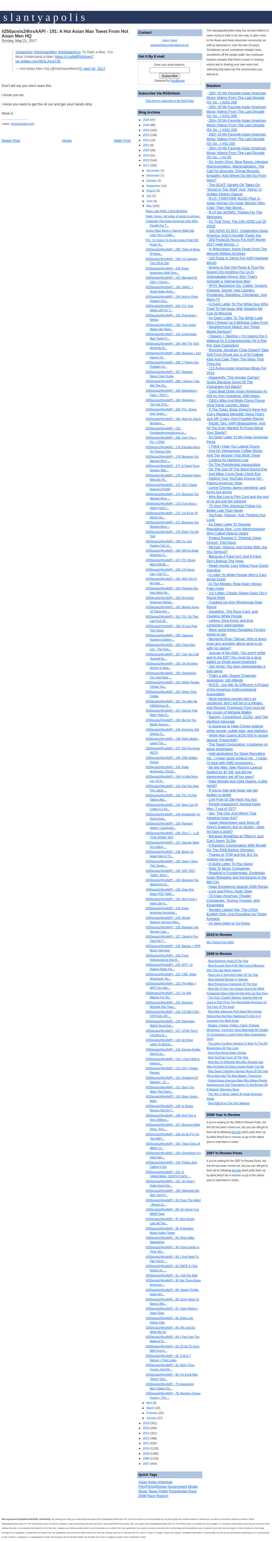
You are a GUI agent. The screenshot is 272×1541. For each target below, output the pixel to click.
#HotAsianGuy (69, 52)
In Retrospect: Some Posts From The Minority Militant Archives (237, 251)
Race (151, 1496)
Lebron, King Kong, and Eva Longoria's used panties (230, 622)
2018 (146, 160)
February (152, 1412)
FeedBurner (177, 80)
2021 (146, 145)
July (148, 195)
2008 (146, 1458)
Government (177, 1487)
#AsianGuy (24, 52)
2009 (146, 1453)
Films (150, 1487)
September (153, 185)
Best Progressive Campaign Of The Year (232, 984)
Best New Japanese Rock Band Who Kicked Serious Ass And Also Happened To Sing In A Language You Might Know (234, 1016)
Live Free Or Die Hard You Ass (233, 799)
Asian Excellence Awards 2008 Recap (238, 887)
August (150, 190)
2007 (146, 1463)
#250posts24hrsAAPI (22, 123)
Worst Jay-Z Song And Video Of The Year (233, 974)
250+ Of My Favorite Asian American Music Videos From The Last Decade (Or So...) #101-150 (236, 125)
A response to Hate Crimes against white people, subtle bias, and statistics (237, 728)
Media (193, 1487)
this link (236, 1132)
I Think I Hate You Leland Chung (234, 446)
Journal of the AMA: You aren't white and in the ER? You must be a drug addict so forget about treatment (236, 657)
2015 (146, 1428)
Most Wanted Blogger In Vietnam (228, 979)
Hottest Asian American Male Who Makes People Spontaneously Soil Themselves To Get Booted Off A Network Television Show (237, 1085)
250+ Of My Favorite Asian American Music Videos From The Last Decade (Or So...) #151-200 (236, 111)
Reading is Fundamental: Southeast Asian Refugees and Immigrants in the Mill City (236, 877)
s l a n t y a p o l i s (44, 17)
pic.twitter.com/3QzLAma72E (38, 61)
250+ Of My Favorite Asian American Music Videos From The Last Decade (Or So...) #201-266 (236, 97)
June (149, 201)
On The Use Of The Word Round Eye (238, 469)
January (151, 1418)
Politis (163, 1491)
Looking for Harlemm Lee (228, 460)
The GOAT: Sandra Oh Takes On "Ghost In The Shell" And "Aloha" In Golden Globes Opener (234, 189)
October (151, 180)
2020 (146, 150)
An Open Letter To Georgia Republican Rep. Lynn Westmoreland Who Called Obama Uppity (236, 529)
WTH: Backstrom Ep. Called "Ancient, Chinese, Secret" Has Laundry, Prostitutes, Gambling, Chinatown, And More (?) (237, 292)
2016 (146, 1423)
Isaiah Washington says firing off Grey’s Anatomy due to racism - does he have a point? (235, 827)
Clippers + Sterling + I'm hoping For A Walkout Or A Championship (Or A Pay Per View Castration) (237, 340)
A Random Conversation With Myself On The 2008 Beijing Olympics (236, 847)
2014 (146, 1433)
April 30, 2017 (94, 69)
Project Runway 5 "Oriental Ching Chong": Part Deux (234, 540)
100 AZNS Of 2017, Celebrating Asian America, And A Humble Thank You (237, 233)
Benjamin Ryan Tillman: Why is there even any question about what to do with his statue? (236, 643)
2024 (146, 130)
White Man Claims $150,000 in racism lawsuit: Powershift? (237, 737)
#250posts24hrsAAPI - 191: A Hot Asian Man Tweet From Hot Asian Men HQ (65, 34)
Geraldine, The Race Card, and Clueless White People (232, 613)
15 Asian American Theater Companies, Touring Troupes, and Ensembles (233, 900)
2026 (146, 119)
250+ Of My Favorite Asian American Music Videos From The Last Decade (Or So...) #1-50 (236, 152)
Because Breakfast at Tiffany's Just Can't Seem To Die (235, 838)
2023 (146, 135)
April (149, 1402)
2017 (146, 165)
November (153, 175)
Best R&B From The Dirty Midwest (228, 1103)
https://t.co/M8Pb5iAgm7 (74, 57)
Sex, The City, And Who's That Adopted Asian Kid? (231, 815)
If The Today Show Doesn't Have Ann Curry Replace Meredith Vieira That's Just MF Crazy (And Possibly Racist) (237, 414)
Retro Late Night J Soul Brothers (166, 211)
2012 (146, 1438)
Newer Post (11, 141)
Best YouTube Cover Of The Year (228, 1057)
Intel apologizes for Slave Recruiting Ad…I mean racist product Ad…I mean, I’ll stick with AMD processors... (237, 758)
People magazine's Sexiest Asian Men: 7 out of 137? (234, 806)
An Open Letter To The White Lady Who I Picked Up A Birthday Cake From (237, 320)
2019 (146, 155)
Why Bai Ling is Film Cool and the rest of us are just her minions (237, 499)
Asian (142, 1482)
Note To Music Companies (229, 868)
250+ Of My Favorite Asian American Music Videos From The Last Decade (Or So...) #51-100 (236, 139)
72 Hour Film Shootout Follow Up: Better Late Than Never (234, 508)
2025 (146, 125)
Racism (162, 1496)
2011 (146, 1443)
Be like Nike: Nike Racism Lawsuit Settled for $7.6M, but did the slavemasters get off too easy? (234, 772)
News (153, 1491)
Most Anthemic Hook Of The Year (228, 961)
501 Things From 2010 (220, 942)
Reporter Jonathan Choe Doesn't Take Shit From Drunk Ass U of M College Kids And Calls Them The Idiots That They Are (237, 357)
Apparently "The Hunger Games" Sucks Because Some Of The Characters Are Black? (233, 382)
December (153, 170)
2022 (146, 140)
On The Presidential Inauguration (235, 465)
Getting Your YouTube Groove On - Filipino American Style (235, 480)
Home (67, 141)
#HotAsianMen (45, 52)
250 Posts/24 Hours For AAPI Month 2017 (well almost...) (236, 242)
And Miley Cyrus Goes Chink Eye (234, 474)
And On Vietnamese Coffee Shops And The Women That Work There (234, 453)
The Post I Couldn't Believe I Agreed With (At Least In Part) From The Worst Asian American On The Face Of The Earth (237, 1002)
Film (141, 1487)
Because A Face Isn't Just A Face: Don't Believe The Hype (234, 558)
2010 (146, 1448)
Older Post (122, 141)
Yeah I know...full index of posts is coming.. (173, 216)
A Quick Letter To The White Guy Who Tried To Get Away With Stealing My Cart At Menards (237, 308)
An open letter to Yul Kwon (229, 923)
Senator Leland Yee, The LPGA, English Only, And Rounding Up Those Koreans (237, 914)
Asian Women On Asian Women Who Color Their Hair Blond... (236, 205)
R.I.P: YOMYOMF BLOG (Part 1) (234, 198)
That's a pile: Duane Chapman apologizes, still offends (231, 678)
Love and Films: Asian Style (230, 891)
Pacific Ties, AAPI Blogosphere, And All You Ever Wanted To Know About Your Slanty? (236, 428)
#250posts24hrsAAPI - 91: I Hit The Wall (172, 1275)
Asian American (160, 1482)
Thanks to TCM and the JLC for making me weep (232, 857)
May (149, 205)
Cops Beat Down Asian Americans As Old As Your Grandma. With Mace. (237, 393)
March (150, 1408)
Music (143, 1491)
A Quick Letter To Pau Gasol (230, 864)
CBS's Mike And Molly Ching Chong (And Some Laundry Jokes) (236, 402)
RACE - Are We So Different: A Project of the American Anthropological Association (238, 689)
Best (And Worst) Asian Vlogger (227, 1052)
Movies (161, 1487)
